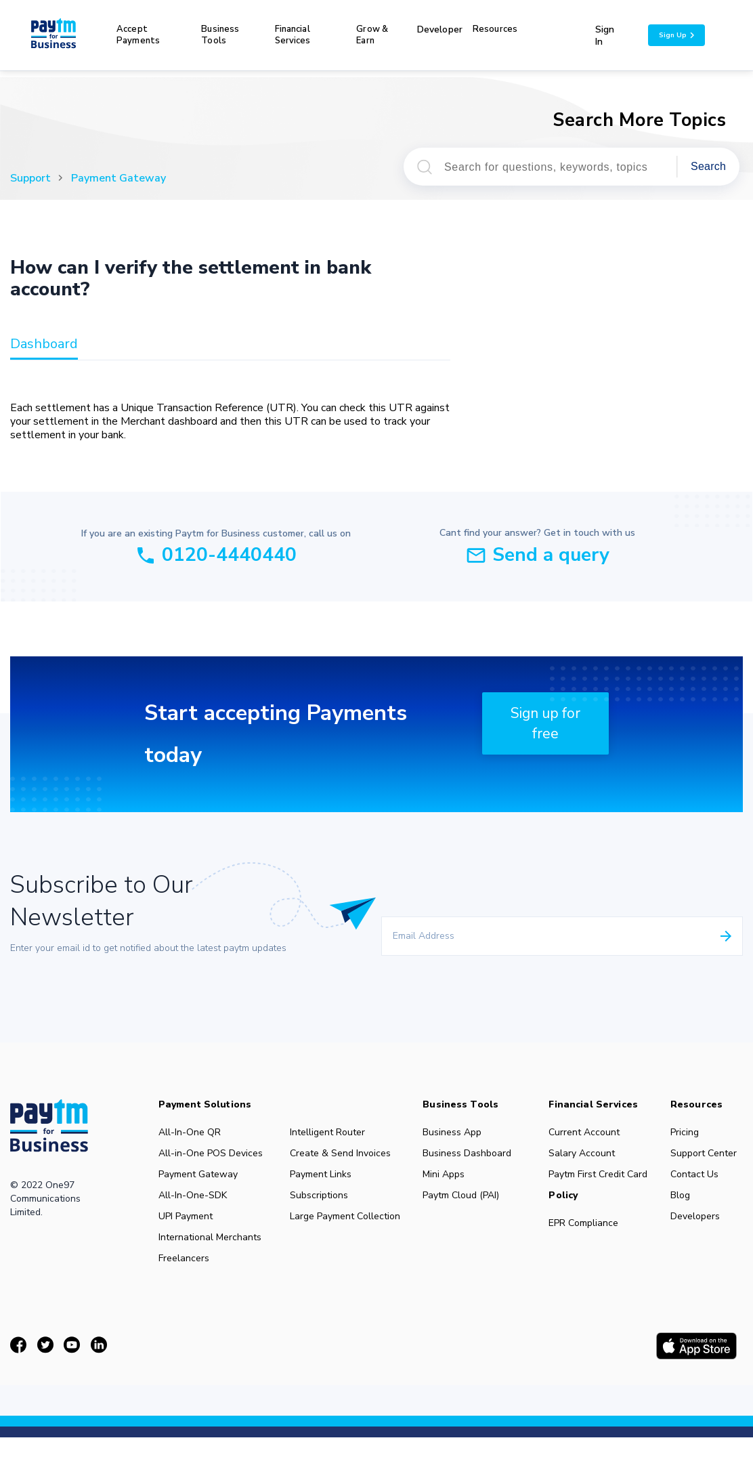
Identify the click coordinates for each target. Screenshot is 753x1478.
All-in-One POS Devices (193, 1162)
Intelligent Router (329, 1132)
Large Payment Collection (324, 1235)
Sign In (604, 35)
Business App (455, 1132)
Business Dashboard (449, 1162)
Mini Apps (446, 1192)
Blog (686, 1216)
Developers (701, 1241)
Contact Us (700, 1192)
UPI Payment (186, 1241)
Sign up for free (545, 723)
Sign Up (676, 35)
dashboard (44, 344)
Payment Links (322, 1181)
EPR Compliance (588, 1244)
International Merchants (210, 1265)
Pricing (690, 1132)
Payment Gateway (118, 178)
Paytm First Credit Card (591, 1187)
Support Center (693, 1162)
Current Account (589, 1132)
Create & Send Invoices (342, 1157)
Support (30, 178)
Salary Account (586, 1157)
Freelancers (184, 1289)
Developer (439, 29)
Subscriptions (321, 1205)
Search (708, 166)
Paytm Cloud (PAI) (464, 1216)
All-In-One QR (190, 1132)
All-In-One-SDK (193, 1216)
